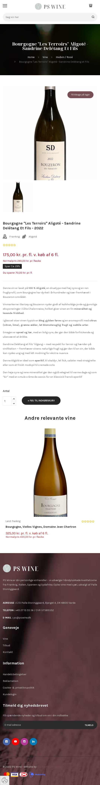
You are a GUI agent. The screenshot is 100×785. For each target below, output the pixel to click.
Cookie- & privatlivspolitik (18, 687)
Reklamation (10, 681)
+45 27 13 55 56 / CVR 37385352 (35, 610)
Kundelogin (9, 694)
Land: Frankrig (13, 521)
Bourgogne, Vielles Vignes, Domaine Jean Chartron (41, 526)
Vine (45, 57)
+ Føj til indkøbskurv (41, 400)
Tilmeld (89, 725)
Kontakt (8, 652)
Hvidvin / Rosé (64, 57)
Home (31, 57)
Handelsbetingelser (14, 674)
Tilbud (6, 645)
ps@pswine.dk (22, 617)
